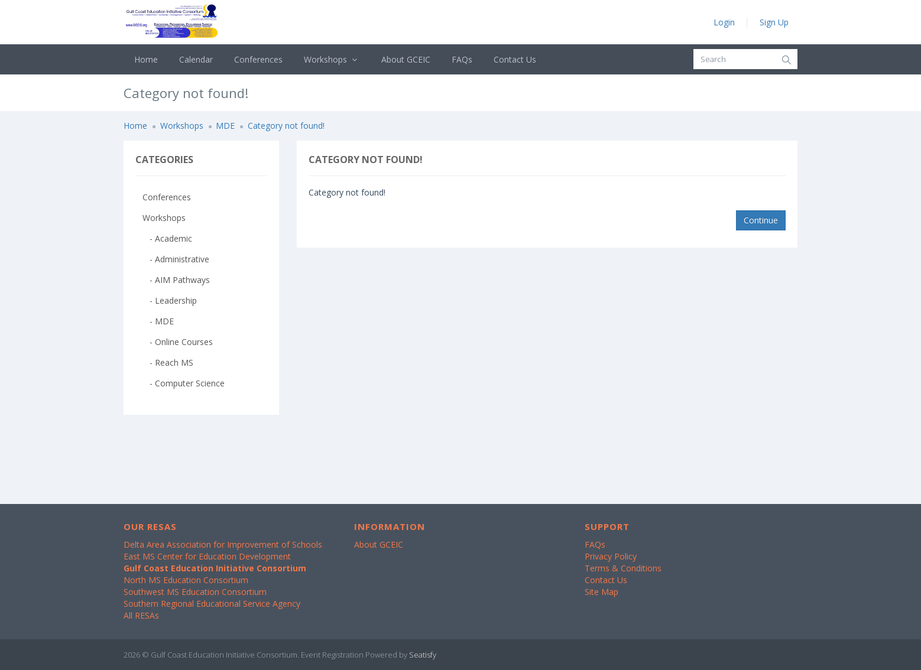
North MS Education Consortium (186, 580)
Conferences (258, 59)
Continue (761, 220)
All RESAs (141, 615)
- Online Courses (177, 341)
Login (724, 22)
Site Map (601, 591)
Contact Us (515, 59)
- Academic (167, 238)
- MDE (158, 321)
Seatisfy (422, 654)
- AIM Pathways (176, 279)
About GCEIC (405, 59)
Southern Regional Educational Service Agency (212, 603)
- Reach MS (167, 362)
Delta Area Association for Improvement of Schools (223, 544)
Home (146, 59)
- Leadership (169, 300)
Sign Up (774, 22)
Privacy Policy (611, 556)
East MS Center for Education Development (207, 556)
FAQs (462, 59)
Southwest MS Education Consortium (195, 591)
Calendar (196, 59)
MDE (225, 125)
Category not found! (286, 125)
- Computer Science (183, 383)
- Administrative (175, 259)
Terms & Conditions (623, 568)
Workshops (332, 59)
